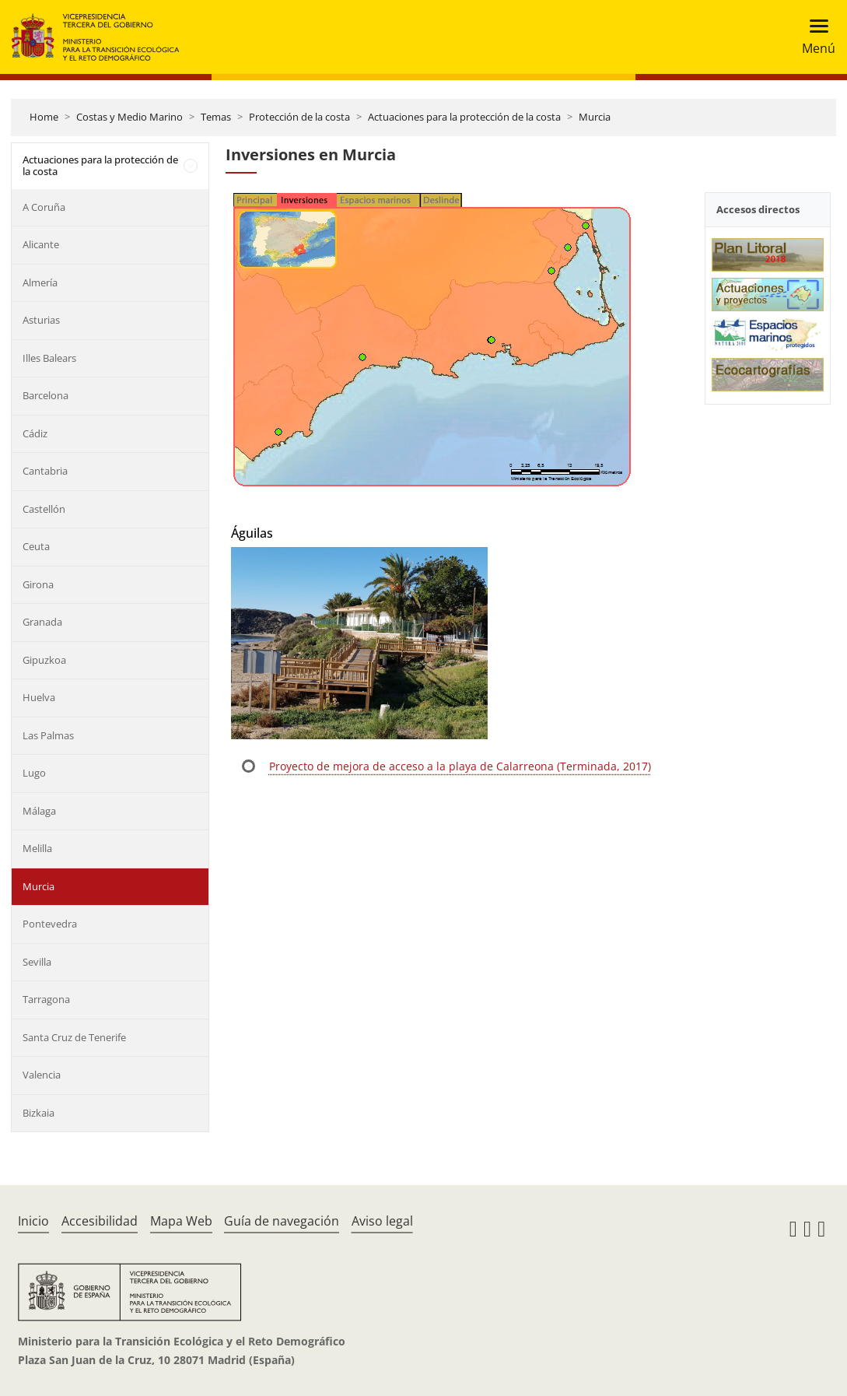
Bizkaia (38, 1113)
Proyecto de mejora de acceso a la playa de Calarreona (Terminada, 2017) (460, 766)
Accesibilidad (99, 1220)
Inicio (33, 1220)
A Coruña (44, 207)
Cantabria (45, 471)
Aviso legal (382, 1220)
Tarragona (46, 999)
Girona (38, 584)
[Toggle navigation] (814, 37)
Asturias (41, 320)
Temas (216, 117)
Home (44, 117)
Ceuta (36, 546)
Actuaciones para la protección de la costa (464, 117)
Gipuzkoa (44, 660)
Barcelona (45, 395)
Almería (40, 282)
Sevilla (37, 962)
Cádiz (35, 433)
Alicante (41, 244)
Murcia (595, 117)
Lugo (34, 773)
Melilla (37, 848)
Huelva (39, 697)
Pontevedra (50, 924)
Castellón (44, 509)
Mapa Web (181, 1220)
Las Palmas (48, 735)
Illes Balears (49, 358)
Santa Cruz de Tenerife (74, 1037)
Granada (42, 622)
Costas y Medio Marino (129, 117)
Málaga (39, 811)
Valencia (42, 1075)
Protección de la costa (299, 117)
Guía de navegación (281, 1220)
